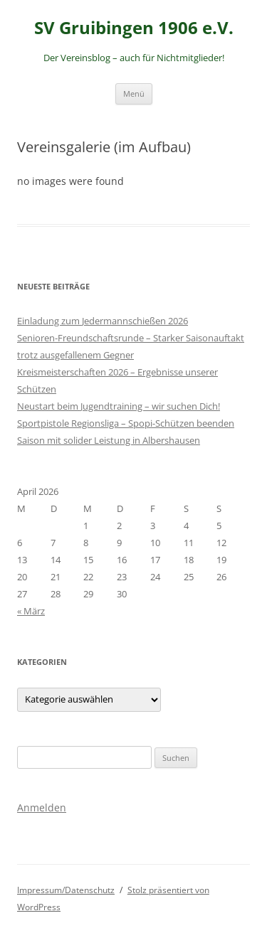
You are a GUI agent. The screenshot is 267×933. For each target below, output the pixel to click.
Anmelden (41, 807)
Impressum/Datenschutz (66, 890)
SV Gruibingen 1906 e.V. (134, 28)
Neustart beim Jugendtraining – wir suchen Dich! (118, 406)
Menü (134, 93)
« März (31, 610)
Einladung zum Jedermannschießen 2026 (102, 320)
